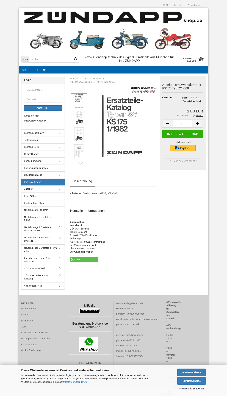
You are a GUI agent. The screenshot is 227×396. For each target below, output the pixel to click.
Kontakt (25, 314)
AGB (23, 326)
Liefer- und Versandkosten (34, 332)
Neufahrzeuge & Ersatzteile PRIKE (37, 219)
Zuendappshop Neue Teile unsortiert (37, 260)
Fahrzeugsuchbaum (34, 133)
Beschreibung (82, 181)
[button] (165, 5)
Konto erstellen (31, 115)
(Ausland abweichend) (191, 101)
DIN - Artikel (30, 196)
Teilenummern (31, 140)
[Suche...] (25, 59)
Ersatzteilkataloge (33, 175)
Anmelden (43, 108)
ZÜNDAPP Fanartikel (34, 268)
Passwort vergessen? (35, 120)
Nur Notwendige (191, 381)
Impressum (27, 320)
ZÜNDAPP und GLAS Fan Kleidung (36, 277)
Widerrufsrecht (28, 308)
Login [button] (178, 5)
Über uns (41, 70)
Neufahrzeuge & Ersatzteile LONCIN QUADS (37, 229)
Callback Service (29, 344)
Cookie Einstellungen (31, 350)
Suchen (26, 70)
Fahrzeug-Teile (31, 147)
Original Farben (31, 154)
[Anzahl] (182, 124)
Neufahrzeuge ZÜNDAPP (36, 210)
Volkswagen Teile (33, 285)
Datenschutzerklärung (76, 382)
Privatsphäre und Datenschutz (36, 338)
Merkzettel (193, 5)
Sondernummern (32, 161)
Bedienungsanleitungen (36, 168)
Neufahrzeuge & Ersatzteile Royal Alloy (40, 250)
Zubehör (28, 189)
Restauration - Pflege (34, 203)
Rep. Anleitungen (32, 182)
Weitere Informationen (191, 388)
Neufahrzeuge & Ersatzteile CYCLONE (37, 239)
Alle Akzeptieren (191, 372)
